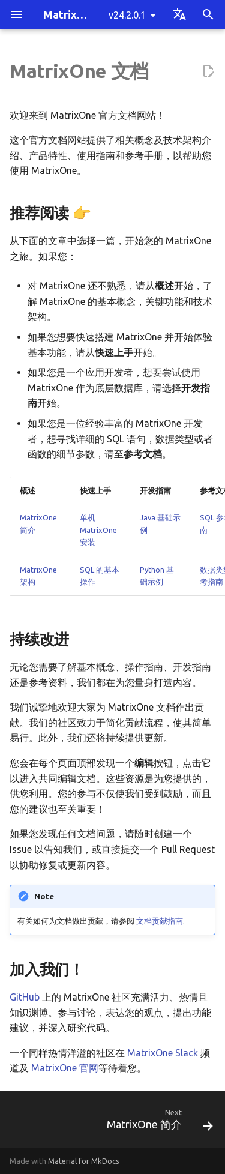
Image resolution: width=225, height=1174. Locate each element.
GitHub (25, 997)
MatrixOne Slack (162, 1052)
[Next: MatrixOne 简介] (158, 1122)
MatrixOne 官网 (64, 1067)
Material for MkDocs (83, 1161)
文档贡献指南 (159, 921)
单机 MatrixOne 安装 (98, 529)
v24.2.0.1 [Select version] (127, 15)
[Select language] (179, 14)
